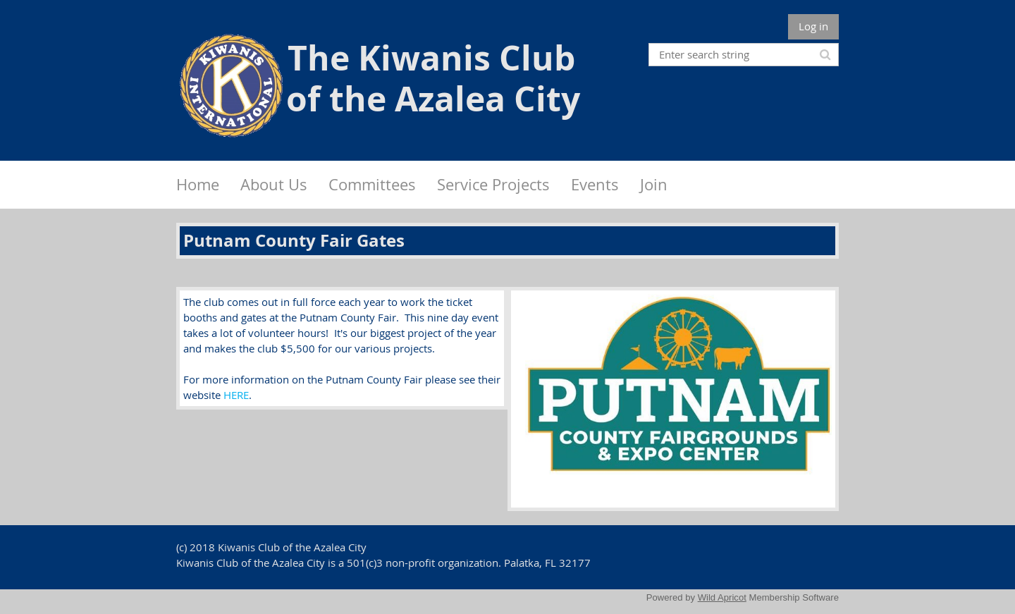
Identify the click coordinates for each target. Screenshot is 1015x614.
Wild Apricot (722, 597)
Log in (813, 26)
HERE (236, 395)
